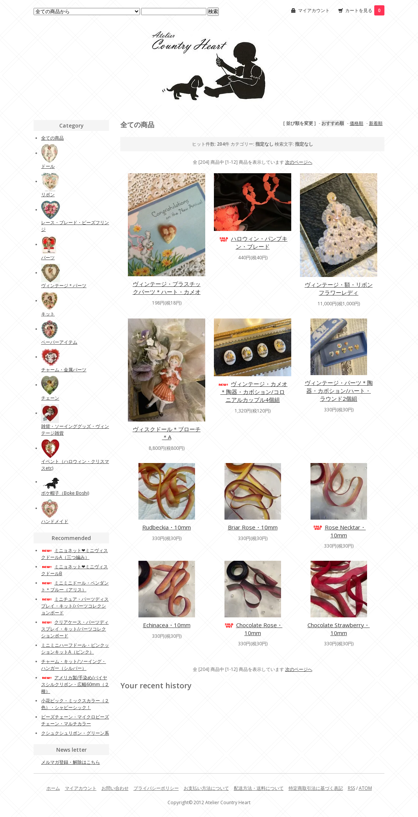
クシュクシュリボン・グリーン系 (75, 733)
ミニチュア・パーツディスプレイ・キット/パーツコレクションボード (75, 606)
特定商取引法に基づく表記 (316, 788)
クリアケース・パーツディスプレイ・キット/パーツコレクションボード (75, 629)
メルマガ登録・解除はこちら (70, 762)
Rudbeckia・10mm (166, 527)
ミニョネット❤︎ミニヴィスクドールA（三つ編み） (74, 553)
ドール (48, 166)
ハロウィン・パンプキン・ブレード (252, 242)
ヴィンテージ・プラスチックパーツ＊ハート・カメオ (167, 287)
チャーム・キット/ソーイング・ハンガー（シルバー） (73, 664)
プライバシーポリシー (156, 788)
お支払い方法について (206, 788)
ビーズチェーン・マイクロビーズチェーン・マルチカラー (75, 720)
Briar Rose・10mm (253, 527)
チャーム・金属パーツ (63, 369)
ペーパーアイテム (59, 342)
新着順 (376, 123)
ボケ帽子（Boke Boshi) (65, 493)
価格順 (356, 123)
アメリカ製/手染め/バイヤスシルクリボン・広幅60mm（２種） (75, 684)
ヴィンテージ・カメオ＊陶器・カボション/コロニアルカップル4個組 (252, 391)
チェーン (50, 398)
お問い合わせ (115, 788)
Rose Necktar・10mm (339, 531)
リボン (48, 194)
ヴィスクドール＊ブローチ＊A (167, 433)
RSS (351, 788)
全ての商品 (52, 138)
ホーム (53, 788)
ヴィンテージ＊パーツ (63, 285)
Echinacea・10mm (167, 625)
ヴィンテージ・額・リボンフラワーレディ (339, 288)
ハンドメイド (54, 521)
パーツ (48, 257)
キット (48, 314)
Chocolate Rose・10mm (253, 629)
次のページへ (298, 162)
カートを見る (364, 10)
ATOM (365, 788)
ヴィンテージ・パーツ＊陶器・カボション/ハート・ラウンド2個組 (339, 390)
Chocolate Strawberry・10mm (338, 629)
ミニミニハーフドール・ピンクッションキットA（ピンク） (75, 648)
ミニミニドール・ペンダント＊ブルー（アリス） (75, 586)
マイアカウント (314, 10)
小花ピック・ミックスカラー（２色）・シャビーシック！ (75, 704)
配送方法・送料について (259, 788)
